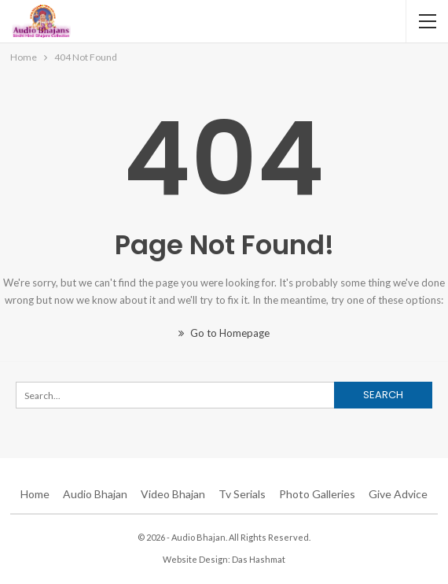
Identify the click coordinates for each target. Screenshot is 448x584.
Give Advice (398, 494)
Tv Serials (242, 494)
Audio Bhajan (95, 494)
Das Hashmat (258, 559)
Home (35, 494)
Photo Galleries (317, 494)
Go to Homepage (224, 333)
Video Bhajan (173, 494)
